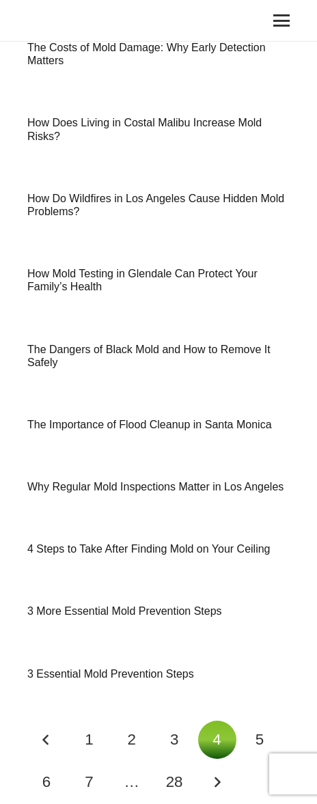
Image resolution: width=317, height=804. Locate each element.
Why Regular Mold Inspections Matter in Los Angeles (155, 487)
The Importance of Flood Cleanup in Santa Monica (149, 424)
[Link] (44, 20)
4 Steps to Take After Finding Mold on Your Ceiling (148, 549)
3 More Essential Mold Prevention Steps (124, 611)
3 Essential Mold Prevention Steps (110, 674)
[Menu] (281, 20)
